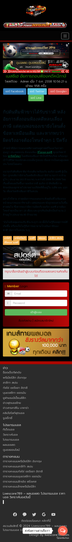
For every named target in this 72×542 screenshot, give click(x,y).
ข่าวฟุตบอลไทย (12, 403)
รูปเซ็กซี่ (7, 418)
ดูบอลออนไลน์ (11, 450)
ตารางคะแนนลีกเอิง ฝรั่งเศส (19, 481)
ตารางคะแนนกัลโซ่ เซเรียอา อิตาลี (23, 471)
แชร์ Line (36, 98)
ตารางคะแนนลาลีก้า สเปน (18, 466)
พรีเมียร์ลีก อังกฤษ (14, 377)
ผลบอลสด (9, 445)
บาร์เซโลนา (14, 156)
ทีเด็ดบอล (8, 429)
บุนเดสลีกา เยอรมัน (14, 393)
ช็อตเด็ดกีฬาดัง (12, 372)
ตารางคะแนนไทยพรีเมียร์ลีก (19, 486)
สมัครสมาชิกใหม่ (44, 320)
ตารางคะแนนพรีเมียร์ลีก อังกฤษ (22, 461)
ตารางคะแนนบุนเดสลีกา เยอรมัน (22, 476)
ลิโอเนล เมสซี (44, 152)
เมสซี (32, 238)
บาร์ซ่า (7, 238)
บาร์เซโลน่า (20, 238)
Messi (42, 238)
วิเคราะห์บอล (10, 435)
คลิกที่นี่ (46, 521)
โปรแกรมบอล (11, 440)
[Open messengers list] (63, 530)
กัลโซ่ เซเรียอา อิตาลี (15, 388)
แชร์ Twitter (37, 91)
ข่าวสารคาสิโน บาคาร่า (16, 408)
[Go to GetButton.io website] (63, 538)
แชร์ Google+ (58, 91)
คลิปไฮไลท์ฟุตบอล (13, 413)
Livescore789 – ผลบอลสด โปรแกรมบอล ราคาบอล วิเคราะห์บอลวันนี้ (34, 495)
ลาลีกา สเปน (55, 238)
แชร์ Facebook (15, 91)
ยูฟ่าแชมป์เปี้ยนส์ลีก (14, 398)
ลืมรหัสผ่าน (24, 320)
